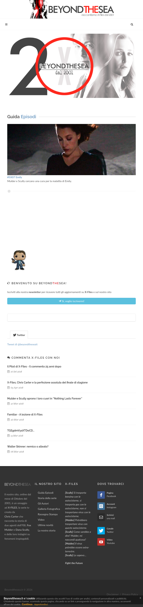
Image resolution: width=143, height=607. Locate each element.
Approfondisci (41, 604)
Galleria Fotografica (49, 508)
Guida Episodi (45, 492)
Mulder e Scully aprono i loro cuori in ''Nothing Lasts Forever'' (44, 398)
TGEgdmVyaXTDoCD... (20, 430)
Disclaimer (113, 594)
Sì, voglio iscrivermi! (71, 301)
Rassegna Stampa (48, 514)
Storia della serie (47, 498)
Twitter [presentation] (19, 335)
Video (41, 519)
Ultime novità (45, 525)
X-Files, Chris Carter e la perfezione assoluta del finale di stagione (47, 382)
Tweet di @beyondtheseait (22, 344)
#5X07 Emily (14, 177)
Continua (27, 604)
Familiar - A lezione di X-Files (24, 414)
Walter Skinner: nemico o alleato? (27, 446)
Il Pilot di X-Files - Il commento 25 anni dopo (34, 366)
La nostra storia (46, 530)
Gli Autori (43, 503)
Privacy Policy (130, 594)
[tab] (19, 334)
